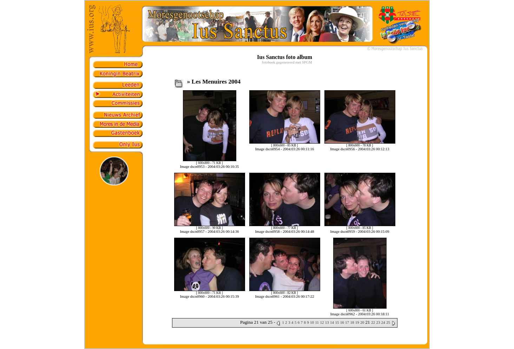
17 (347, 322)
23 (378, 322)
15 (337, 322)
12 (322, 322)
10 (312, 322)
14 (332, 322)
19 (357, 322)
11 (317, 322)
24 (383, 322)
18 (352, 322)
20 (362, 322)
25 (388, 322)
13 (327, 322)
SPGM (307, 62)
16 (342, 322)
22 (373, 322)
